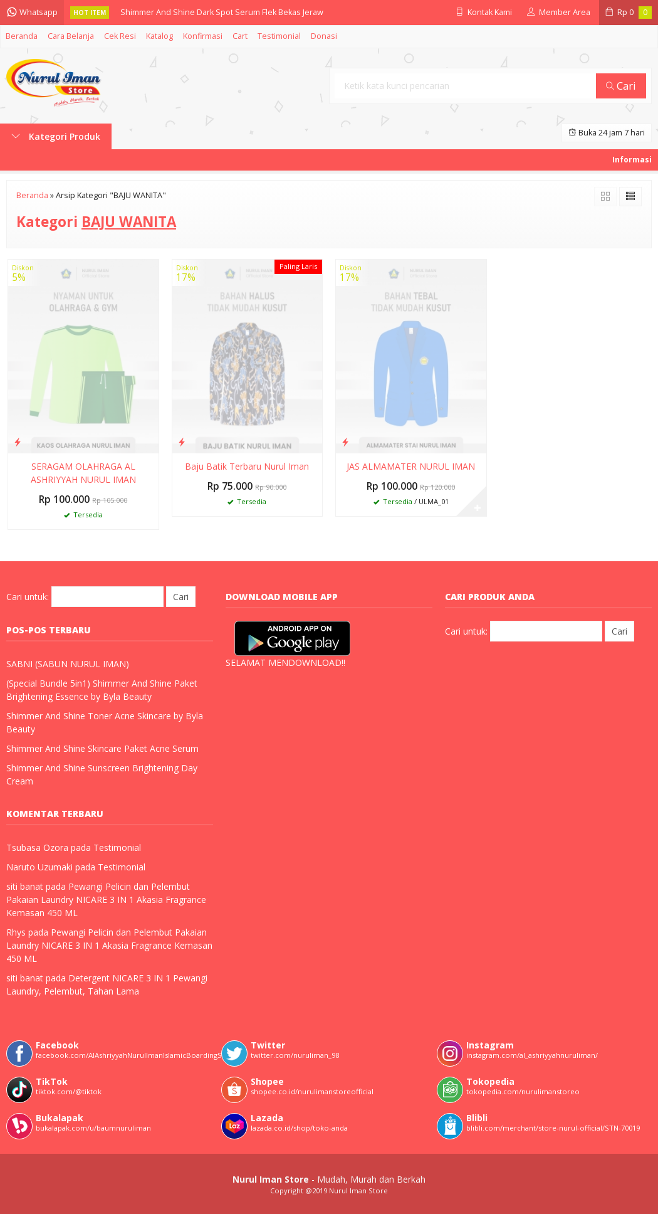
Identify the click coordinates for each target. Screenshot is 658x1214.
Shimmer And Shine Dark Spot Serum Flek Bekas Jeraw (221, 12)
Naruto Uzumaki (39, 867)
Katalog (159, 36)
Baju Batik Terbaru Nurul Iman (247, 466)
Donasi (324, 36)
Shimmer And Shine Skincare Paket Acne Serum (102, 748)
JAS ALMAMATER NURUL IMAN (411, 466)
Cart (240, 36)
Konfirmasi (202, 36)
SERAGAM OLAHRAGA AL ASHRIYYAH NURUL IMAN (83, 472)
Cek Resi (120, 36)
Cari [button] (621, 85)
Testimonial (279, 36)
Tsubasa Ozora (37, 847)
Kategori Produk (55, 136)
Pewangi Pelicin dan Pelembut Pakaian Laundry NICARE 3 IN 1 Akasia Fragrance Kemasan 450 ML (106, 899)
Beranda (22, 36)
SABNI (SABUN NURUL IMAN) (67, 664)
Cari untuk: (27, 597)
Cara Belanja (71, 36)
